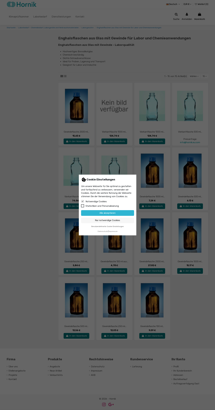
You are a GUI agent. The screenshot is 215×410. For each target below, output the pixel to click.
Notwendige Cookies (94, 201)
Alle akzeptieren (107, 213)
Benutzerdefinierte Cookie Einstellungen (107, 226)
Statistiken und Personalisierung (100, 205)
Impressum (113, 231)
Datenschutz (103, 231)
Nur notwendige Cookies (107, 220)
